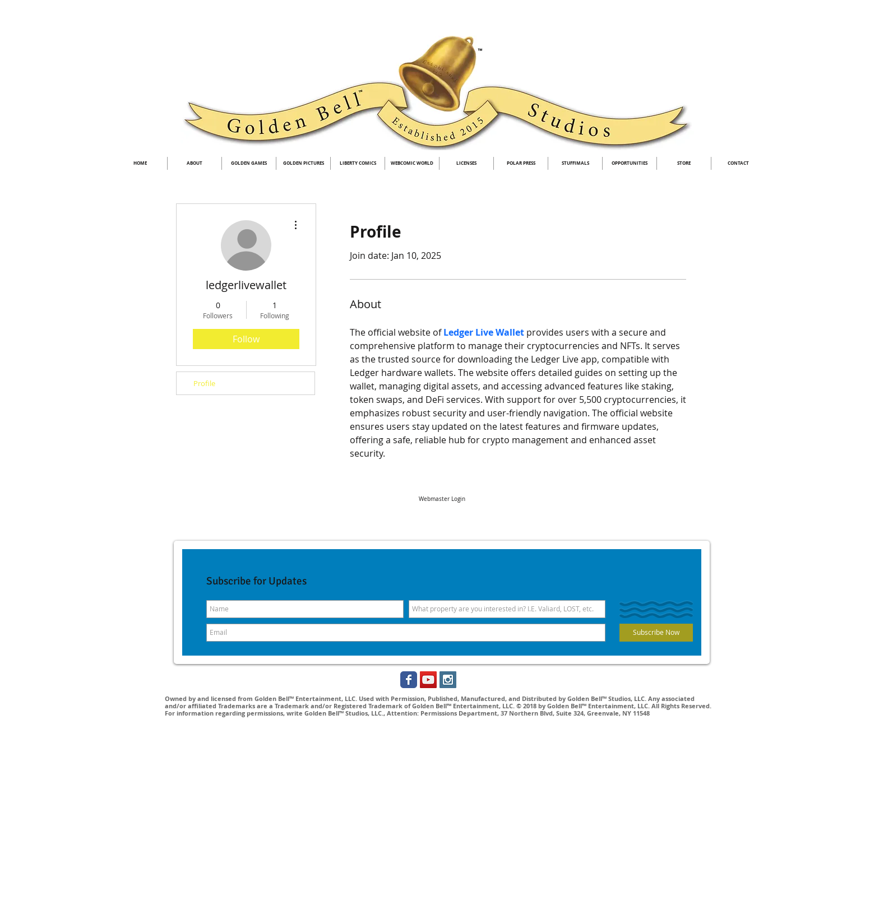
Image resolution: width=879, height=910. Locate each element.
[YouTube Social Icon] (428, 679)
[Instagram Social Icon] (448, 679)
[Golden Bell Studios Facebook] (408, 679)
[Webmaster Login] (441, 499)
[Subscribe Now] (656, 633)
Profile (204, 383)
